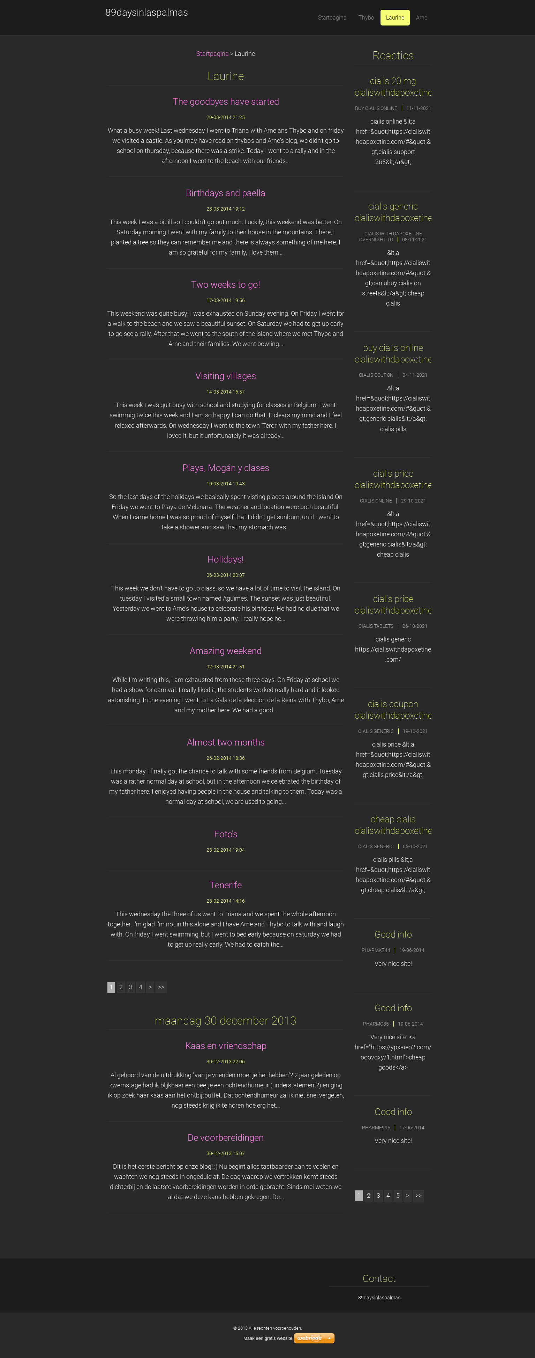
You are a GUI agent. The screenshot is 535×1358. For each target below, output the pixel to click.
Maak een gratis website (267, 1338)
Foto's (226, 834)
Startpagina (212, 53)
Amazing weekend (226, 651)
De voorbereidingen (226, 1137)
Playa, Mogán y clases (225, 468)
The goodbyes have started (226, 101)
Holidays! (226, 559)
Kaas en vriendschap (225, 1046)
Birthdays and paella (225, 193)
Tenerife (226, 885)
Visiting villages (225, 376)
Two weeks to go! (225, 284)
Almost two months (226, 742)
